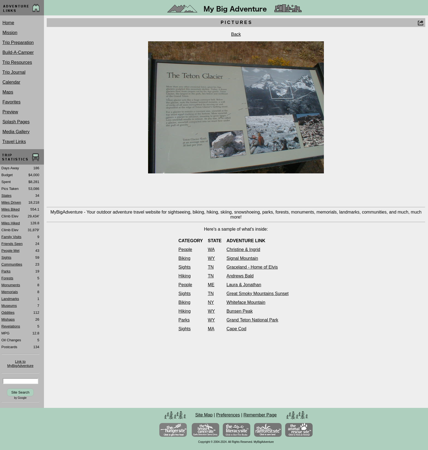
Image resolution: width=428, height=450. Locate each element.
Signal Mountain (242, 258)
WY (211, 258)
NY (211, 302)
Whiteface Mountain (246, 302)
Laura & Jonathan (244, 284)
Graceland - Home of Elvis (252, 267)
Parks (184, 320)
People (185, 249)
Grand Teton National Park (252, 320)
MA (211, 328)
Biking (185, 258)
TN (210, 267)
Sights (185, 267)
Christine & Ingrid (243, 249)
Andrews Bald (240, 276)
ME (211, 284)
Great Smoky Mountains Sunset (258, 293)
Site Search (20, 392)
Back (236, 34)
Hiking (185, 276)
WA (211, 249)
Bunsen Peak (240, 311)
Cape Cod (236, 328)
